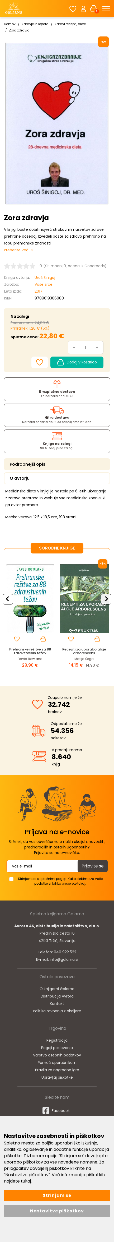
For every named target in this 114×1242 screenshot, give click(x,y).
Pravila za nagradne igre (57, 1070)
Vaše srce (44, 284)
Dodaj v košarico (77, 362)
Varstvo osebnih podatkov (57, 1055)
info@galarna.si (64, 959)
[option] (30, 616)
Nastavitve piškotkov (57, 1211)
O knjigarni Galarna (57, 988)
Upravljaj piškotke (57, 1077)
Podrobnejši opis (27, 464)
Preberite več (16, 250)
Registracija (57, 1040)
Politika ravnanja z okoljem (57, 1011)
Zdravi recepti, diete (70, 24)
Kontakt (57, 1003)
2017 (38, 291)
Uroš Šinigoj (45, 277)
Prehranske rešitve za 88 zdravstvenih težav (30, 651)
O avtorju (20, 478)
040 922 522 (65, 952)
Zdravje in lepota (35, 24)
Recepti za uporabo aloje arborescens (84, 651)
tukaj (26, 1181)
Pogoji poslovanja (57, 1047)
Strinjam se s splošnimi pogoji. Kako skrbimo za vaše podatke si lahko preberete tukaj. (60, 881)
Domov (10, 24)
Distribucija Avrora (57, 996)
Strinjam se (57, 1195)
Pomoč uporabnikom (57, 1062)
